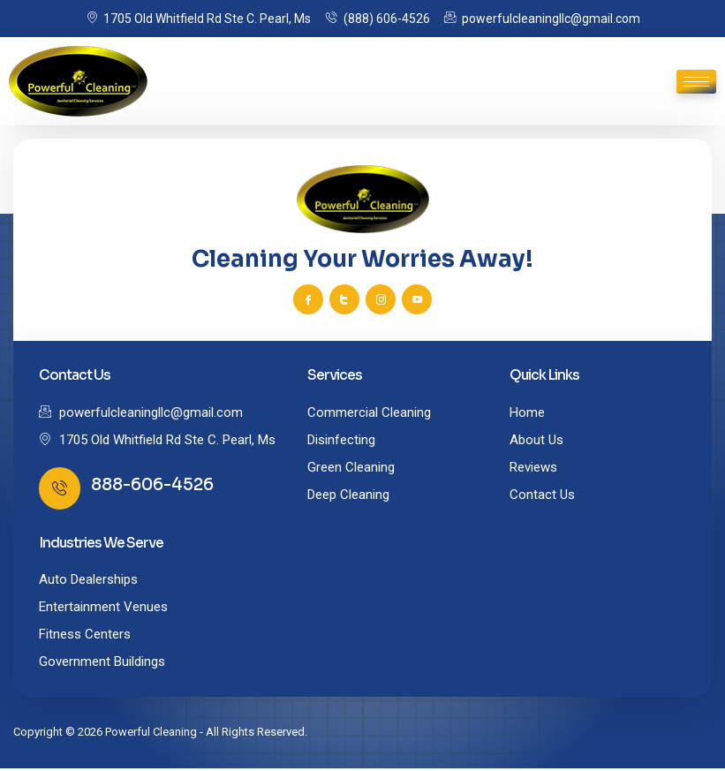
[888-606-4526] (60, 490)
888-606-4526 (153, 487)
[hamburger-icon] (696, 82)
